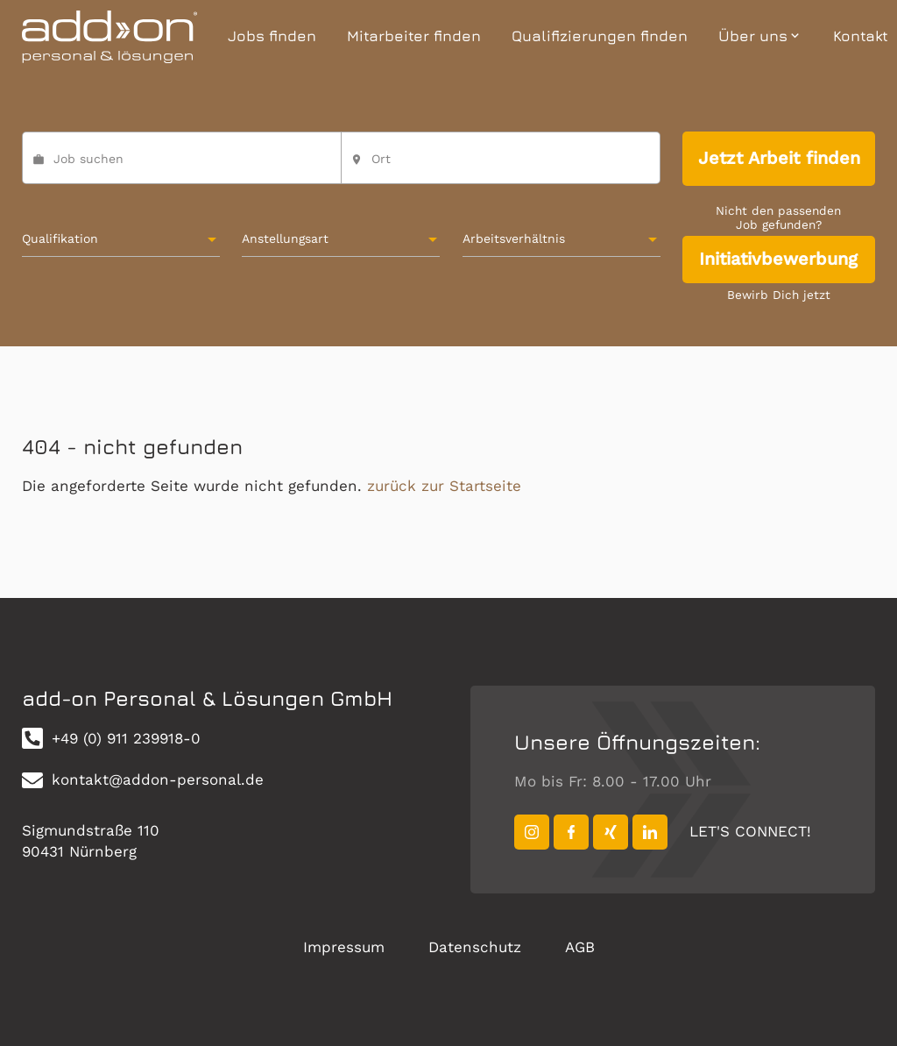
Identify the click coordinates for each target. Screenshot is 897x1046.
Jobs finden (272, 36)
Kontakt (860, 36)
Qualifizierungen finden (600, 36)
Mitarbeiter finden (414, 36)
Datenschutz (474, 947)
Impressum (344, 947)
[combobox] (500, 165)
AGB (580, 947)
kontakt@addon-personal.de (143, 780)
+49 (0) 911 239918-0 (111, 738)
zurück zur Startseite (444, 486)
